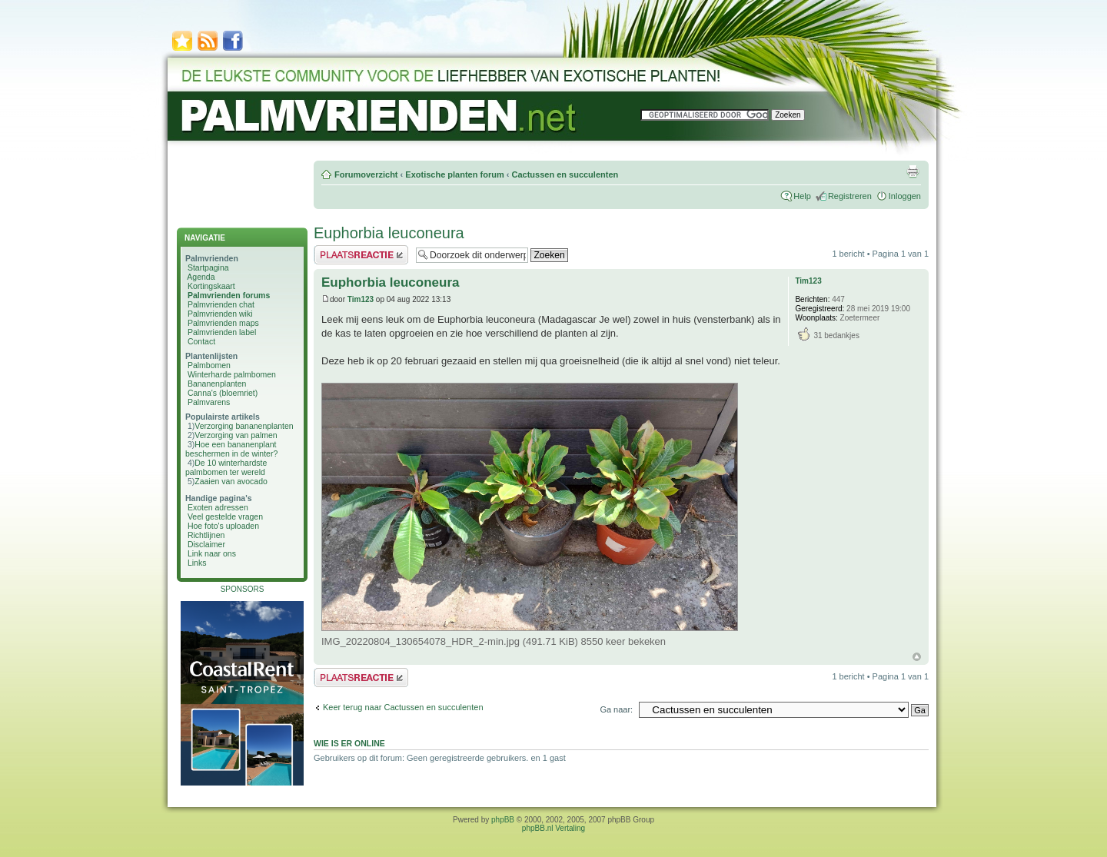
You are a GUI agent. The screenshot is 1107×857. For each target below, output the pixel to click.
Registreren (850, 196)
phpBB (502, 819)
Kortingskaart (211, 286)
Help (802, 196)
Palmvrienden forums (229, 295)
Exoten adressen (218, 507)
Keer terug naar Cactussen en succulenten (403, 707)
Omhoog (917, 657)
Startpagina (208, 267)
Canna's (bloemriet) (223, 392)
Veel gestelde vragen (225, 516)
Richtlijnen (206, 535)
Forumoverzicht (366, 174)
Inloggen (905, 196)
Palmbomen (209, 365)
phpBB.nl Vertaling (553, 828)
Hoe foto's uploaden (223, 525)
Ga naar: (616, 709)
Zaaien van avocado (231, 481)
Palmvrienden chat (221, 304)
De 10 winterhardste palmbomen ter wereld (226, 467)
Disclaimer (206, 544)
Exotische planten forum (454, 174)
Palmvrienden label (222, 332)
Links (197, 562)
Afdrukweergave (912, 171)
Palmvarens (209, 402)
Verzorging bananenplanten (243, 425)
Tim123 (360, 299)
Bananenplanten (217, 383)
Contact (201, 341)
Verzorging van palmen (235, 435)
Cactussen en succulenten (564, 174)
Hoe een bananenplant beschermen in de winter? (231, 449)
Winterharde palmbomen (232, 374)
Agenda (200, 276)
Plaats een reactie (361, 254)
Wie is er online (349, 743)
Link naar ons (212, 553)
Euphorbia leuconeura (389, 232)
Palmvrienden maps (223, 322)
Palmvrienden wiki (220, 313)
